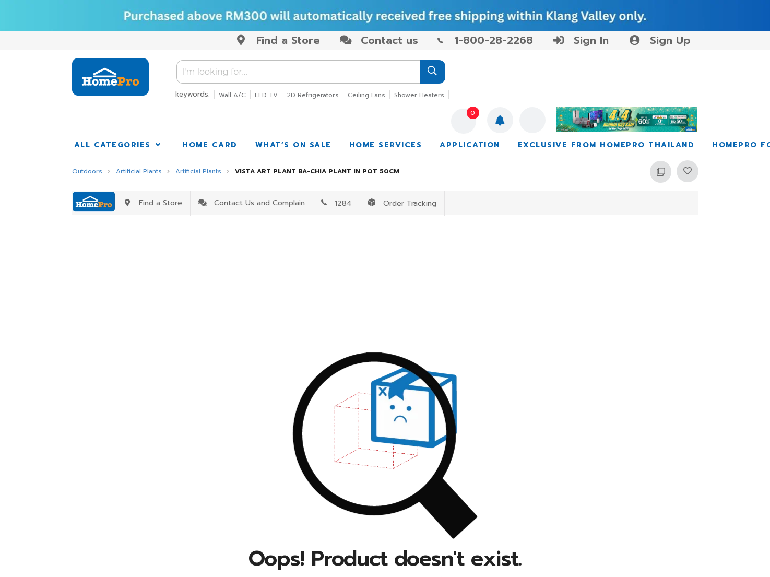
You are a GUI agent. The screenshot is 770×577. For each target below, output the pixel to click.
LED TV (266, 95)
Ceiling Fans (366, 95)
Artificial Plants (139, 171)
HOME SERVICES (385, 144)
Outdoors (87, 171)
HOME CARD (210, 144)
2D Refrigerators (313, 95)
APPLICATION (470, 144)
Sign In (580, 40)
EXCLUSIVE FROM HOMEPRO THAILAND (606, 144)
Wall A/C (232, 95)
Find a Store (277, 40)
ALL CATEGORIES (118, 144)
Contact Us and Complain (251, 202)
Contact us (378, 40)
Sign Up (659, 40)
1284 (336, 203)
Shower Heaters (419, 95)
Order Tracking (402, 203)
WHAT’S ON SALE (293, 144)
